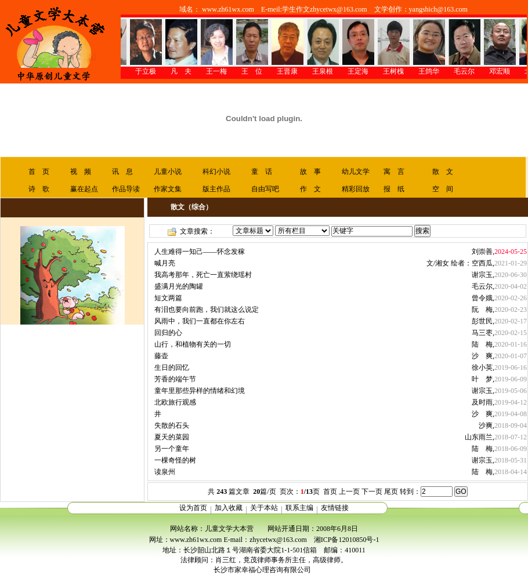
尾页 (391, 491)
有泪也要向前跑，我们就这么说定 (206, 309)
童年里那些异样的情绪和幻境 (199, 391)
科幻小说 (216, 172)
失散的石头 (171, 425)
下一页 (371, 491)
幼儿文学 (356, 172)
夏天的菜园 (171, 437)
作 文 (310, 189)
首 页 (38, 172)
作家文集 (168, 189)
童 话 (261, 172)
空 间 (442, 189)
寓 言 (394, 172)
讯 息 (122, 172)
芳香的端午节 (175, 379)
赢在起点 (84, 189)
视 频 (80, 172)
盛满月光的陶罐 (178, 286)
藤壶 (161, 356)
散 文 (442, 172)
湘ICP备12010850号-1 (346, 540)
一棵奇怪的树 (175, 460)
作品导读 (126, 189)
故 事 (310, 172)
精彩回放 (356, 189)
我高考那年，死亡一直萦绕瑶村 (203, 275)
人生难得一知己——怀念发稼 (199, 252)
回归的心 (168, 333)
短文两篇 (168, 298)
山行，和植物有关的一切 (192, 344)
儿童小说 (168, 172)
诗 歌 (38, 189)
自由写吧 (265, 189)
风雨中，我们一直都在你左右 (199, 321)
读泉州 (164, 472)
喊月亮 (164, 263)
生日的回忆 (171, 367)
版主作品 (216, 189)
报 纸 (394, 189)
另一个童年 (171, 449)
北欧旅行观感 (175, 402)
